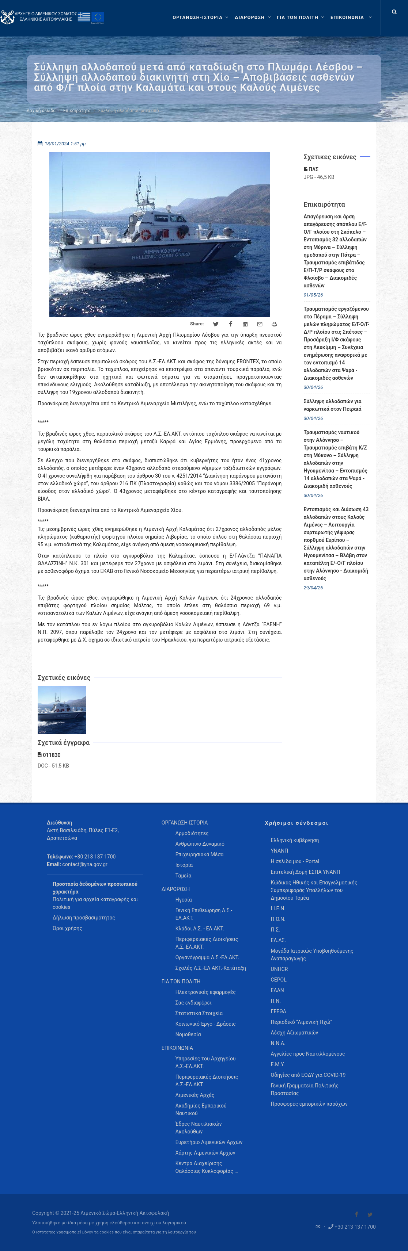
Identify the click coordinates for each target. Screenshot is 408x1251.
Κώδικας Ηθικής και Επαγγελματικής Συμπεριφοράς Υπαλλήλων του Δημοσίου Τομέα (314, 890)
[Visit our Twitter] (370, 1214)
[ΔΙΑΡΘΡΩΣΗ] (253, 17)
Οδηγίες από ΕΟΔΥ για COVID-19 (308, 1075)
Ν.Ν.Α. (278, 1043)
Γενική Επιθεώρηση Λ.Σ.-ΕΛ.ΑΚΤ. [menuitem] (204, 914)
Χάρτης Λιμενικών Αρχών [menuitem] (205, 1153)
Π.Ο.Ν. (278, 919)
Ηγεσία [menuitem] (183, 900)
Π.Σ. (275, 930)
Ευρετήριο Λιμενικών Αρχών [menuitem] (208, 1142)
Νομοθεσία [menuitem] (188, 1034)
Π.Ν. (276, 1001)
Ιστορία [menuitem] (184, 865)
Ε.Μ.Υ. (278, 1064)
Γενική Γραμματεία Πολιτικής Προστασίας (305, 1089)
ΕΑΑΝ (277, 990)
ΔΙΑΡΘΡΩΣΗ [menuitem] (176, 889)
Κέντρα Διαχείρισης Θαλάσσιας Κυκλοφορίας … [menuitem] (206, 1167)
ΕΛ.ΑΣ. (278, 940)
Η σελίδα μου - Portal (295, 861)
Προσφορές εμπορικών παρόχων (309, 1104)
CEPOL (279, 980)
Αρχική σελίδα (41, 110)
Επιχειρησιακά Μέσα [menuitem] (199, 854)
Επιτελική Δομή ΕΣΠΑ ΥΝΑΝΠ (305, 872)
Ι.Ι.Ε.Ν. (278, 908)
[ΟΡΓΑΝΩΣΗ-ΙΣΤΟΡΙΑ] (201, 17)
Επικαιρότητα (77, 110)
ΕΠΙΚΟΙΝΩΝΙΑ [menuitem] (177, 1048)
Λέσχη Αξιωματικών (294, 1033)
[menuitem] (352, 17)
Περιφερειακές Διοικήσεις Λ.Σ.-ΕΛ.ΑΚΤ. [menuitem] (206, 943)
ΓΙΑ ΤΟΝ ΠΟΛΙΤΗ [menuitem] (181, 981)
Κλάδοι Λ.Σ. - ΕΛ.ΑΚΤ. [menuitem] (199, 928)
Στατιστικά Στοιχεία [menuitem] (199, 1013)
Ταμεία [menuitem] (183, 876)
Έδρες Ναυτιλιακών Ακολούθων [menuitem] (198, 1128)
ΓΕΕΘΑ (278, 1011)
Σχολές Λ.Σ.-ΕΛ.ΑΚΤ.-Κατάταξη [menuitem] (210, 968)
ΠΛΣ (311, 169)
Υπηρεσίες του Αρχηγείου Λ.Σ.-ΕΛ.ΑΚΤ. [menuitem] (205, 1062)
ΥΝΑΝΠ (279, 851)
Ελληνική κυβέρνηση (295, 840)
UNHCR (279, 969)
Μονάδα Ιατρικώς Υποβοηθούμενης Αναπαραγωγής (312, 954)
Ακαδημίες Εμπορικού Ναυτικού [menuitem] (201, 1109)
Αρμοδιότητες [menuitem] (192, 833)
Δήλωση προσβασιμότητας (84, 918)
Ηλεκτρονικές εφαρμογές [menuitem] (205, 992)
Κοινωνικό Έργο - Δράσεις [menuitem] (205, 1024)
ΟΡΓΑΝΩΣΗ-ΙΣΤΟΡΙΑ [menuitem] (185, 823)
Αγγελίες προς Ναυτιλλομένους (308, 1054)
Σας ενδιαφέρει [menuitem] (193, 1003)
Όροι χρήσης (67, 928)
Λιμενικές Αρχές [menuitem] (195, 1095)
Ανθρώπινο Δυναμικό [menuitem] (199, 844)
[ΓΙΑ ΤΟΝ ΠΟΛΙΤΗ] (301, 17)
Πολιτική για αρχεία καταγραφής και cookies (95, 903)
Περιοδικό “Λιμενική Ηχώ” (301, 1022)
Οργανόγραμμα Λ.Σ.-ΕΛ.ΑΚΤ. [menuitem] (207, 957)
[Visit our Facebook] (356, 1214)
